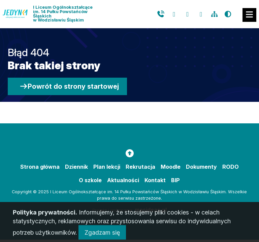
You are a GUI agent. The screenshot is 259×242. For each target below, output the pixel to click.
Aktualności (123, 180)
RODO (230, 166)
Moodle (171, 166)
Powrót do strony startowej (69, 86)
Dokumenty (201, 166)
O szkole (90, 180)
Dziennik (76, 166)
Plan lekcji (106, 166)
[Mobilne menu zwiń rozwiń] (249, 15)
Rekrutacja (140, 166)
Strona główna (40, 166)
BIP (175, 180)
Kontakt (155, 180)
